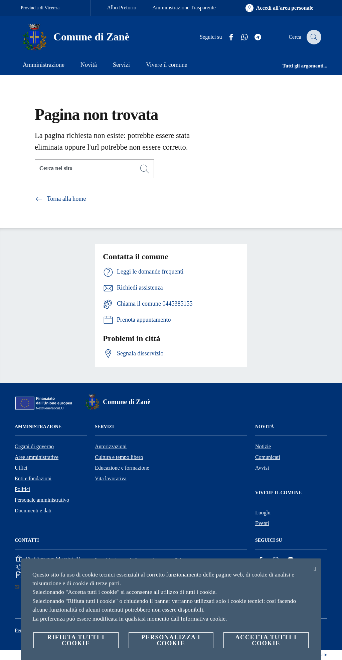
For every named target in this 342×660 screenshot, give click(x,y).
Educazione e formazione (122, 468)
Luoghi (263, 512)
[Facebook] (227, 37)
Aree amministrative (36, 457)
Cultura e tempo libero (119, 457)
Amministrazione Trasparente (184, 7)
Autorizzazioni (111, 446)
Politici (22, 489)
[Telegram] (254, 37)
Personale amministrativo (42, 500)
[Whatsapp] (240, 37)
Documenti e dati (33, 510)
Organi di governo (34, 446)
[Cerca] (313, 37)
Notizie (263, 446)
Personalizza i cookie (171, 640)
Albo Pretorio (121, 7)
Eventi (262, 523)
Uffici (21, 468)
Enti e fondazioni (33, 478)
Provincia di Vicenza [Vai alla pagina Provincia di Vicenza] (40, 7)
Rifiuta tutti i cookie (76, 640)
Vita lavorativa (111, 478)
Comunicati (267, 457)
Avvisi (262, 468)
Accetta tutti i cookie (266, 640)
